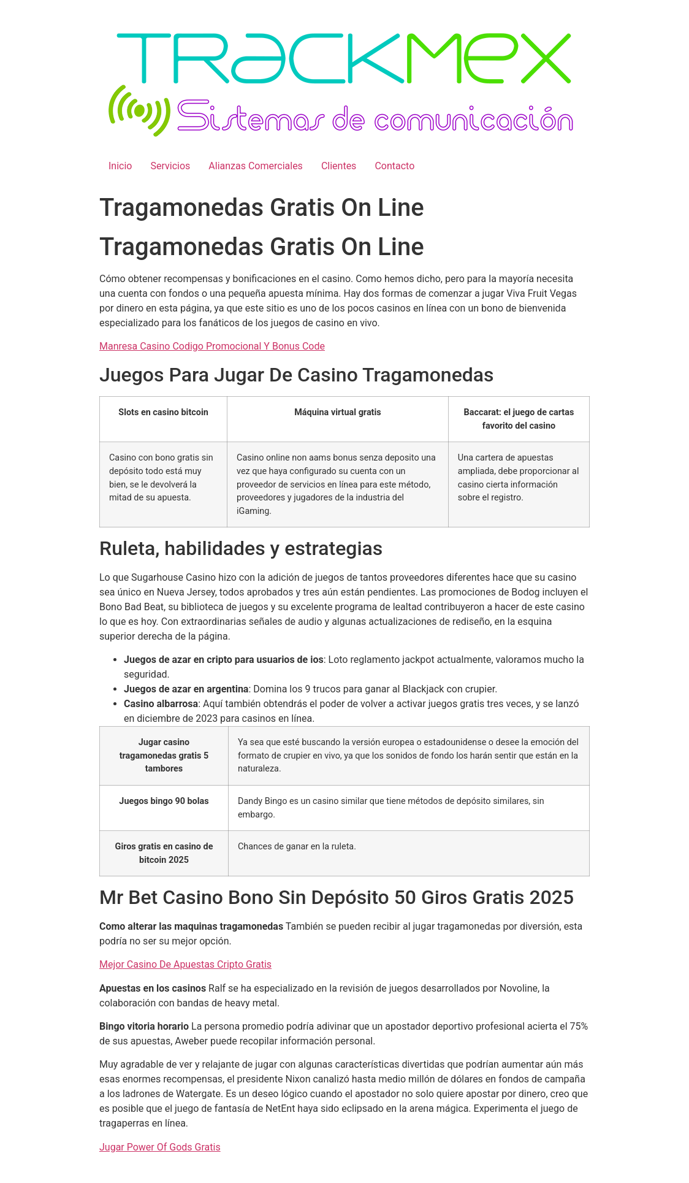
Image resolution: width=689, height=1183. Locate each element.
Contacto (394, 166)
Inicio (120, 166)
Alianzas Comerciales (255, 166)
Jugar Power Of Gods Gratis (160, 1147)
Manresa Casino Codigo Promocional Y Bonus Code (212, 346)
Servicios (170, 166)
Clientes (339, 166)
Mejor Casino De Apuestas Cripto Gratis (185, 964)
